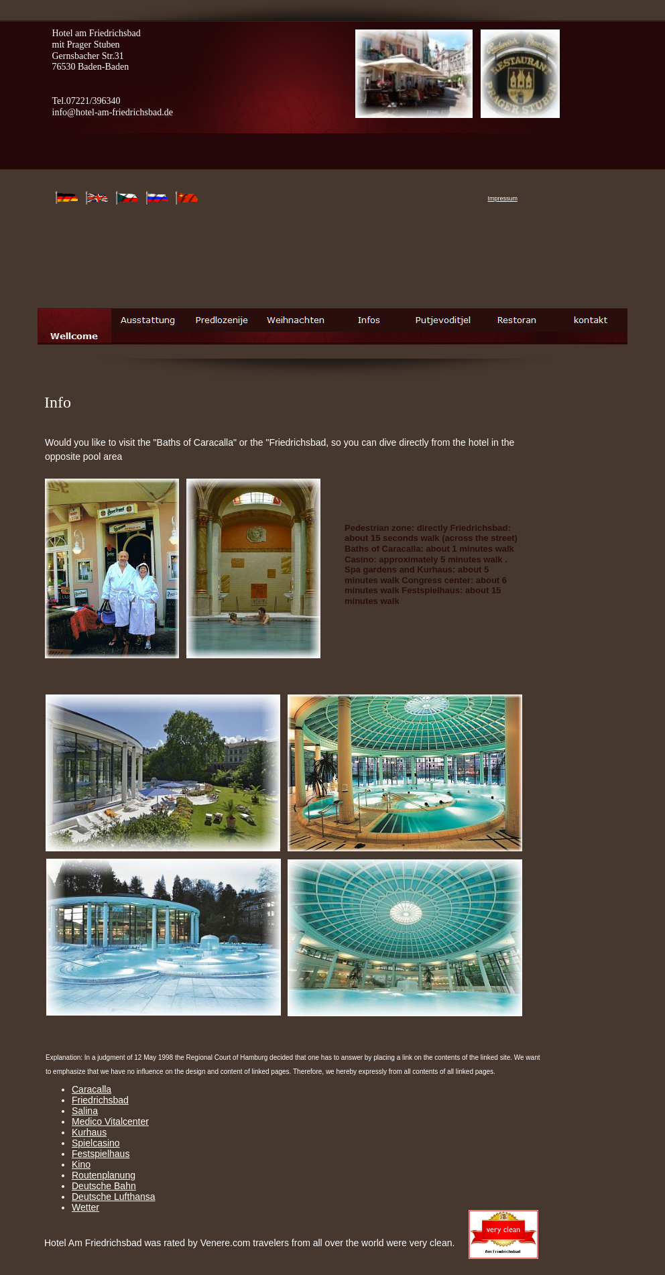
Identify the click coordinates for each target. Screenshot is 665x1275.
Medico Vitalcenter (110, 1121)
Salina (85, 1110)
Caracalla (91, 1089)
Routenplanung (103, 1175)
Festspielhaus (100, 1153)
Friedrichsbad (100, 1100)
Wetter (85, 1207)
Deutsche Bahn (104, 1185)
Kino (81, 1164)
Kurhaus (89, 1132)
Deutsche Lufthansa (114, 1196)
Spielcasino (96, 1143)
